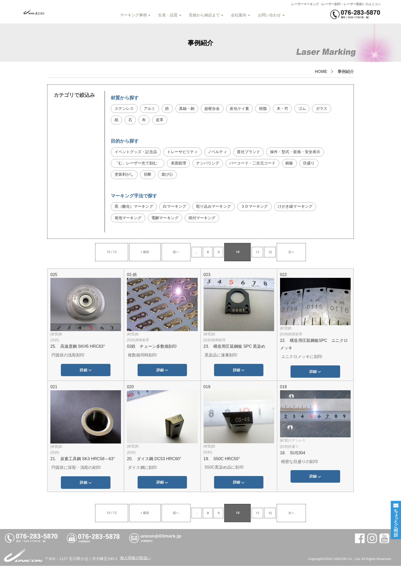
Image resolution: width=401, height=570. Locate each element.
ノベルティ (223, 153)
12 (248, 256)
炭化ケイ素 (244, 109)
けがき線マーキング (304, 209)
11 (235, 256)
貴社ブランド (255, 153)
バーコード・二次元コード (259, 165)
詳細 (85, 374)
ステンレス (125, 109)
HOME (321, 71)
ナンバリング (212, 165)
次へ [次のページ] (262, 256)
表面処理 (182, 165)
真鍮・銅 (189, 109)
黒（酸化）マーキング (135, 209)
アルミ (151, 109)
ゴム (309, 109)
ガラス (121, 121)
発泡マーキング (129, 221)
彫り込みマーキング (218, 209)
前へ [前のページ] (176, 256)
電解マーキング (167, 221)
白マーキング (177, 209)
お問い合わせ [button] (269, 15)
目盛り (318, 165)
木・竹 (289, 109)
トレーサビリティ (186, 153)
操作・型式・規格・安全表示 (304, 153)
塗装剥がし (125, 177)
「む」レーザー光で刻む (139, 165)
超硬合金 (216, 109)
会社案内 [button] (239, 15)
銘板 (298, 165)
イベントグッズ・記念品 (137, 153)
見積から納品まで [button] (204, 15)
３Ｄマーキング (261, 209)
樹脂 (269, 109)
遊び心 (169, 177)
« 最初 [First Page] (159, 256)
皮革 (183, 121)
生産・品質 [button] (168, 15)
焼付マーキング (206, 221)
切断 (149, 177)
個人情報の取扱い (136, 562)
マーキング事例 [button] (133, 15)
